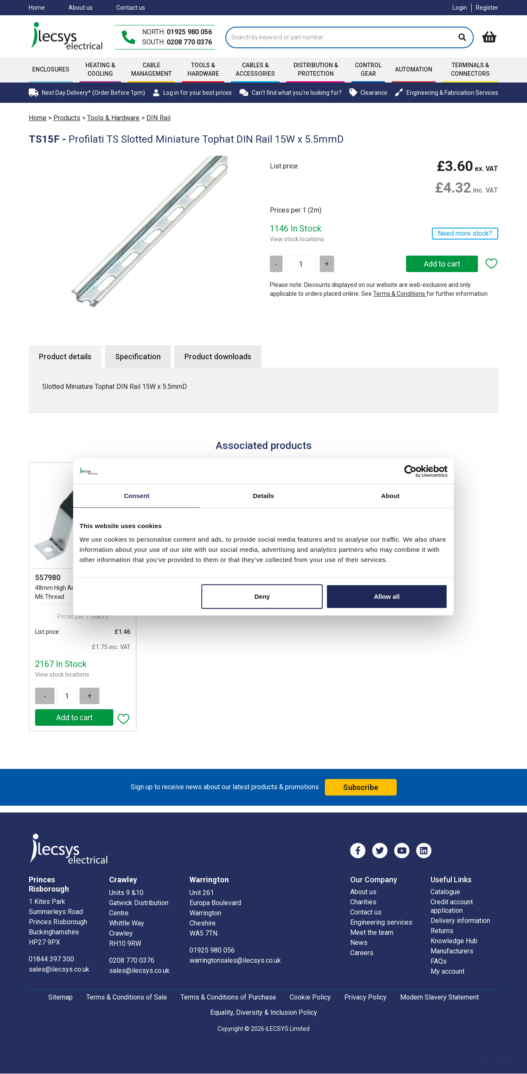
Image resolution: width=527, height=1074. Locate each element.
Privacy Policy (365, 997)
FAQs (439, 961)
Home (37, 7)
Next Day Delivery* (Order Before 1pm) (87, 92)
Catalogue (445, 892)
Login (460, 7)
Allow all (387, 596)
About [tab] (390, 495)
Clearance (368, 92)
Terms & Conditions (399, 293)
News (359, 943)
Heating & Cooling (100, 69)
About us (81, 7)
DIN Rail (158, 118)
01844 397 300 (51, 959)
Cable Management (151, 69)
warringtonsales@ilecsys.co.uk (235, 960)
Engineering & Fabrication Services (446, 92)
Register (487, 7)
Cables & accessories (255, 69)
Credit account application (452, 906)
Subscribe (360, 787)
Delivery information (460, 921)
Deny (262, 596)
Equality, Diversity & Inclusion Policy (263, 1012)
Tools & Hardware (203, 69)
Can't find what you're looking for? (290, 92)
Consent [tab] (137, 495)
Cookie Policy (310, 997)
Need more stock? (465, 233)
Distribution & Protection (316, 69)
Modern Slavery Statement (439, 997)
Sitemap (60, 997)
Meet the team (371, 932)
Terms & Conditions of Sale (126, 997)
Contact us (130, 7)
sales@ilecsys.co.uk (59, 969)
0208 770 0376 (189, 42)
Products (66, 118)
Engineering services (381, 922)
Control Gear (368, 69)
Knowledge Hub (454, 941)
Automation (413, 69)
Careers (361, 953)
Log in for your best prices (192, 92)
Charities (363, 902)
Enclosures (50, 69)
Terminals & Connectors (470, 69)
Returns (442, 931)
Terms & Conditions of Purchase (228, 997)
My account (447, 971)
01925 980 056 (189, 32)
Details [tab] (263, 495)
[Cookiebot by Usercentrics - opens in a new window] (410, 471)
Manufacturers (452, 951)
